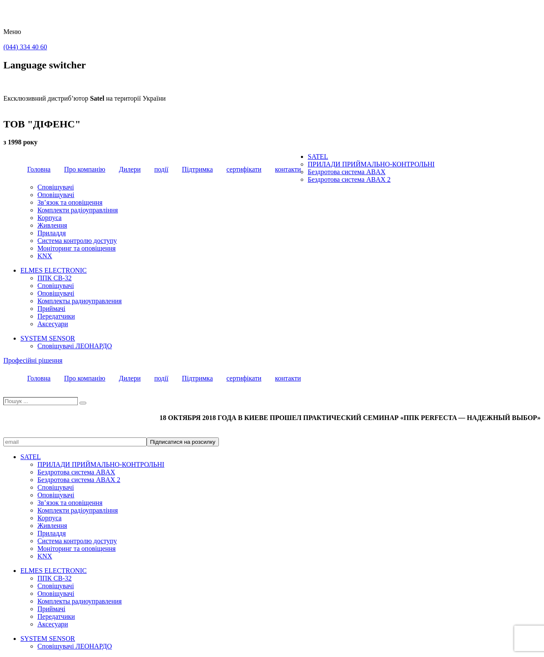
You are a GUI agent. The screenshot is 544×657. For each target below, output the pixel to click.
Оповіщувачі (55, 194)
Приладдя (51, 233)
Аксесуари (52, 323)
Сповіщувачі (55, 187)
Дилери (130, 169)
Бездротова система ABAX (346, 171)
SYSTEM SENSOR (47, 338)
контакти (288, 169)
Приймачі (51, 308)
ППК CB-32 (54, 278)
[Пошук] (82, 403)
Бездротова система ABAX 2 (349, 179)
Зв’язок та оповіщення (69, 202)
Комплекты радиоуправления (79, 301)
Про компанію (84, 169)
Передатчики (56, 316)
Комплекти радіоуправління (77, 210)
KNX (44, 255)
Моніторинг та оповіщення (76, 248)
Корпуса (49, 217)
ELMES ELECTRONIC (53, 270)
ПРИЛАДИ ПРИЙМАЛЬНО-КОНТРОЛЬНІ (371, 164)
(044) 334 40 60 (25, 47)
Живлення (52, 225)
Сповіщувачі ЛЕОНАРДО (74, 346)
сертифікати (244, 169)
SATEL (318, 156)
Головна (39, 169)
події (161, 169)
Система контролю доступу (77, 240)
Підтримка (197, 169)
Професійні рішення (32, 360)
